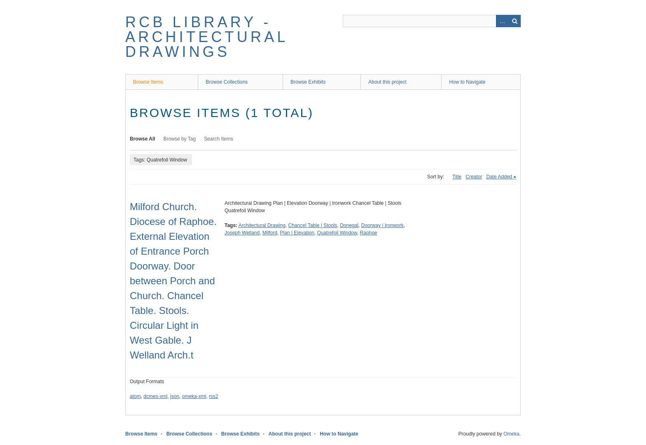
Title (456, 177)
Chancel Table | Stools (312, 225)
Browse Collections (227, 82)
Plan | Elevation (297, 233)
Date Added (499, 177)
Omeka (511, 434)
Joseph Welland (242, 233)
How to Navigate (467, 82)
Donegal (349, 225)
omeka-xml (194, 396)
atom (135, 396)
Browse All (142, 139)
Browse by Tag (180, 139)
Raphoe (368, 233)
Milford (269, 233)
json (174, 396)
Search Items (218, 139)
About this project (387, 82)
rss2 (213, 396)
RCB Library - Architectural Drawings (206, 37)
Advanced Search (502, 21)
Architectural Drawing (262, 225)
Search (514, 21)
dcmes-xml (155, 396)
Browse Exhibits (307, 82)
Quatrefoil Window (337, 233)
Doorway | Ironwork (382, 225)
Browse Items (148, 82)
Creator (474, 177)
